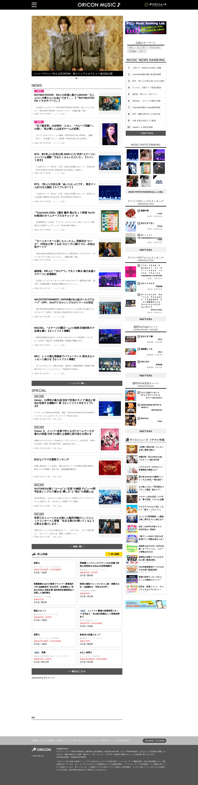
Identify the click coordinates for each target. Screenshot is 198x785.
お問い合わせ (78, 741)
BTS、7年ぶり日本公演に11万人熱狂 (148, 81)
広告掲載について (63, 741)
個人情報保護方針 (122, 741)
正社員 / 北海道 (100, 618)
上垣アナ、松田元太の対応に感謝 (146, 68)
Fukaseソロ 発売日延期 (142, 127)
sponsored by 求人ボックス (43, 678)
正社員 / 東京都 (100, 589)
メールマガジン (92, 741)
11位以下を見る (145, 133)
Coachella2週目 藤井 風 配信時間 (146, 74)
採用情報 (150, 741)
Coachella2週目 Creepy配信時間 (146, 107)
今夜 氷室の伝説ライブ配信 (144, 120)
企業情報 (161, 741)
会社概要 (35, 741)
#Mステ (142, 51)
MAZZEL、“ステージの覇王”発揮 (146, 101)
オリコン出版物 (47, 741)
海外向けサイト (107, 741)
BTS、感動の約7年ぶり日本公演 (146, 114)
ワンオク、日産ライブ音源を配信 (146, 87)
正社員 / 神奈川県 (54, 657)
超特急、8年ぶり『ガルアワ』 (145, 94)
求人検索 (115, 554)
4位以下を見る (145, 250)
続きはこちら (79, 671)
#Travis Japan (154, 48)
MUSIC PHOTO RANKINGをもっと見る (145, 192)
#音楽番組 (132, 51)
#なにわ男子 (141, 48)
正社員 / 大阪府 (54, 568)
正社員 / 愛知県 (100, 569)
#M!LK (131, 48)
